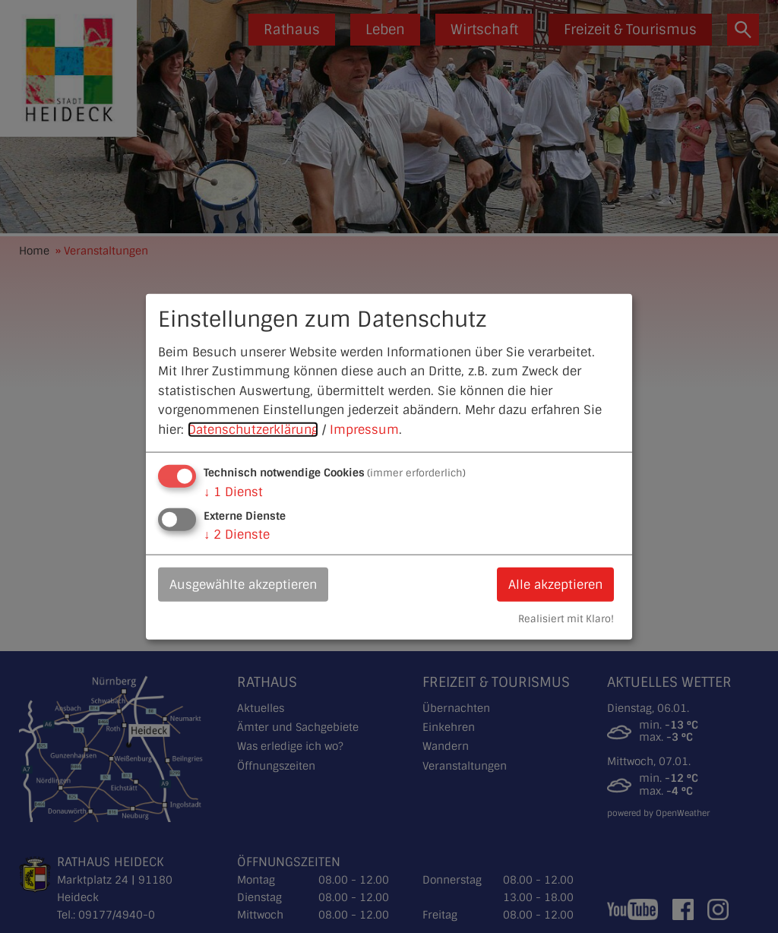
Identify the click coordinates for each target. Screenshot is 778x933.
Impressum (364, 430)
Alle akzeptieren (555, 584)
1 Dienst (233, 491)
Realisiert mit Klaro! (566, 618)
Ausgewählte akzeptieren (243, 584)
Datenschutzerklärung (253, 430)
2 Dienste (237, 534)
